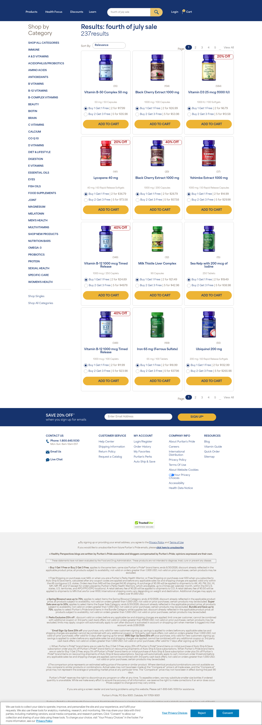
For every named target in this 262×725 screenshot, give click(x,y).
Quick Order (212, 451)
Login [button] (175, 11)
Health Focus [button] (54, 11)
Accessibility (176, 483)
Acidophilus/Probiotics (46, 63)
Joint (32, 200)
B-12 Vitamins (37, 91)
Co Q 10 (33, 138)
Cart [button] (187, 11)
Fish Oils (34, 186)
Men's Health (37, 220)
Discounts (76, 12)
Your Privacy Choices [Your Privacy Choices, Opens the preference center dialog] (174, 713)
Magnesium (36, 207)
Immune (33, 50)
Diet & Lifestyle (39, 152)
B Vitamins (36, 84)
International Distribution (177, 453)
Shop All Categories (43, 43)
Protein (34, 261)
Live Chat (56, 459)
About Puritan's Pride (182, 441)
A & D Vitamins (38, 56)
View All (229, 47)
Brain (32, 118)
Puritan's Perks (143, 457)
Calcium (34, 132)
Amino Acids (37, 70)
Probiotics (36, 255)
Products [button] (32, 11)
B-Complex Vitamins (43, 97)
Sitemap (209, 457)
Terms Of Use (177, 465)
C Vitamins (36, 125)
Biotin (32, 111)
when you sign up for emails (66, 417)
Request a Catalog (110, 457)
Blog (207, 441)
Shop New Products (43, 234)
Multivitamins (38, 227)
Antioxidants (38, 77)
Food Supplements (42, 193)
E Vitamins (35, 166)
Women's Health (40, 282)
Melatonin (36, 214)
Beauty (33, 104)
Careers (174, 447)
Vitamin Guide (213, 447)
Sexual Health (38, 268)
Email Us (55, 451)
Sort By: (86, 46)
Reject (202, 713)
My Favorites (142, 451)
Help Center (106, 441)
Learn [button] (93, 11)
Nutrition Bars (39, 241)
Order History (142, 447)
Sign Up (196, 416)
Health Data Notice (181, 488)
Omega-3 (34, 248)
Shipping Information (112, 447)
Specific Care (38, 275)
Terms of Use (177, 543)
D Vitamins (36, 145)
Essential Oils (38, 173)
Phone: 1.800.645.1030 (65, 441)
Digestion (35, 159)
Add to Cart (106, 124)
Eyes (31, 179)
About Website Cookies (184, 470)
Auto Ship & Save (144, 462)
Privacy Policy (177, 460)
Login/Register (143, 441)
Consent (228, 713)
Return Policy (107, 451)
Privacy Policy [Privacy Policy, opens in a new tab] (44, 721)
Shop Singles (36, 296)
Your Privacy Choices (179, 477)
